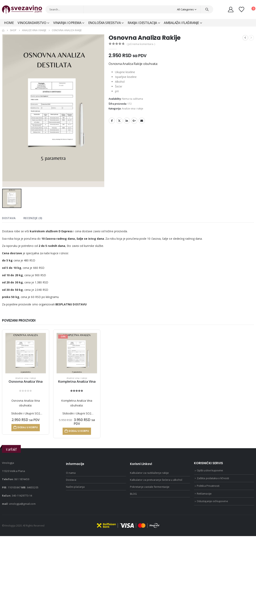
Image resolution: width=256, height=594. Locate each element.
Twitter (119, 120)
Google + (134, 120)
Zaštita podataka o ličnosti (213, 478)
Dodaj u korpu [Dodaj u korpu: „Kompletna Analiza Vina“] (79, 431)
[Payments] (128, 525)
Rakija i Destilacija (142, 23)
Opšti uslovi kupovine (210, 470)
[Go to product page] (25, 353)
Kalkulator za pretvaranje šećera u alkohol (156, 480)
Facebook (112, 120)
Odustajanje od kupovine (212, 501)
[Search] (207, 9)
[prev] (245, 38)
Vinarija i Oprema (67, 23)
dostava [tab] (9, 218)
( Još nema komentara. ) (141, 44)
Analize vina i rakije (132, 108)
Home (9, 23)
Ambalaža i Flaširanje (181, 23)
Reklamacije (204, 493)
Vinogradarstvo (32, 23)
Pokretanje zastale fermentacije (149, 487)
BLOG (133, 494)
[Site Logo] (22, 9)
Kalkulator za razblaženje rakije (149, 473)
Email (142, 120)
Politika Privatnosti (208, 486)
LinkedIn (127, 120)
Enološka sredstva (104, 23)
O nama (71, 473)
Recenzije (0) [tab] (32, 218)
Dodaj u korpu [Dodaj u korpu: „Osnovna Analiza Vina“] (27, 427)
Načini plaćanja (75, 487)
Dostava (71, 480)
